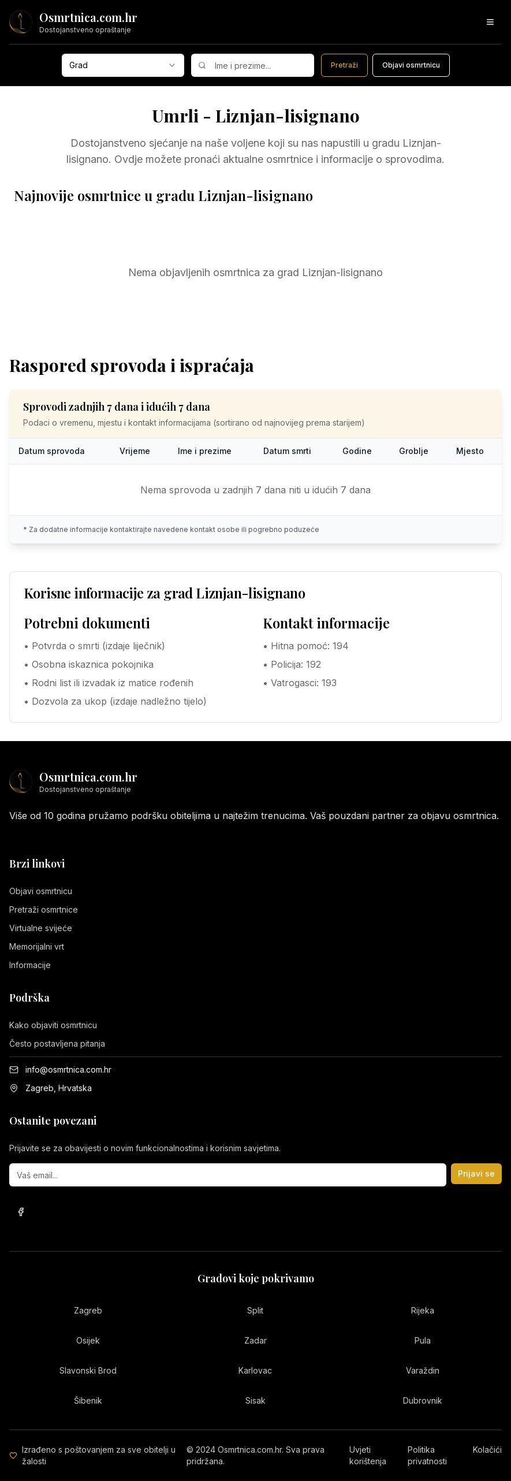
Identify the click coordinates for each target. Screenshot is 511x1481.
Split (255, 1310)
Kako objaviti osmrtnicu (53, 1025)
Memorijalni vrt (36, 946)
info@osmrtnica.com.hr (68, 1069)
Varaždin (422, 1370)
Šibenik (88, 1400)
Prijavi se (476, 1173)
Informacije (30, 965)
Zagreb (88, 1310)
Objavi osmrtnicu (40, 891)
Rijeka (422, 1310)
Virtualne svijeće (40, 928)
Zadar (255, 1340)
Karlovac (255, 1370)
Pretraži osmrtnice (43, 909)
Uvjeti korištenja (367, 1455)
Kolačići (487, 1449)
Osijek (88, 1340)
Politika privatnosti (427, 1455)
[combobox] (123, 65)
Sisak (255, 1400)
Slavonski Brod (88, 1370)
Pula (423, 1340)
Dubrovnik (422, 1400)
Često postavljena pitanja (57, 1043)
